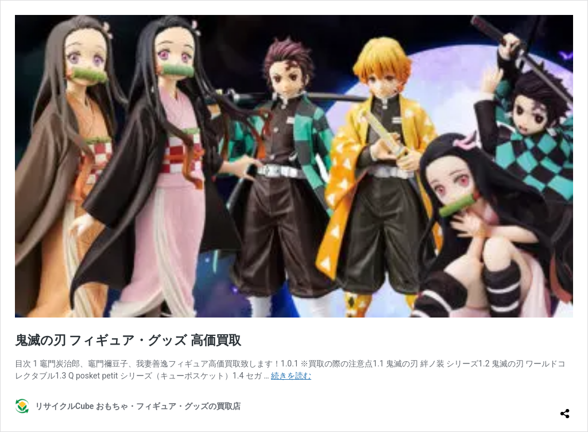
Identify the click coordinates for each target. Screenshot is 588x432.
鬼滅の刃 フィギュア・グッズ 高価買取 (128, 340)
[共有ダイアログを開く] (565, 409)
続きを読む (291, 375)
